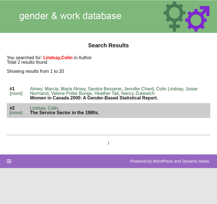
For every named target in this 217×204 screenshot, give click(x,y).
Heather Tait (106, 93)
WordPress (163, 161)
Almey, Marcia (44, 88)
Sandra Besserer (104, 88)
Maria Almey (73, 88)
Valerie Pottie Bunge (71, 93)
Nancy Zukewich (137, 93)
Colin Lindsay (169, 88)
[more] (16, 93)
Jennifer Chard (139, 88)
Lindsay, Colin (44, 108)
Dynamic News (195, 161)
